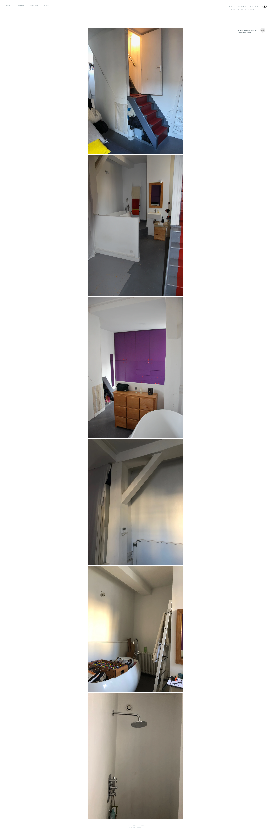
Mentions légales (135, 827)
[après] (262, 30)
